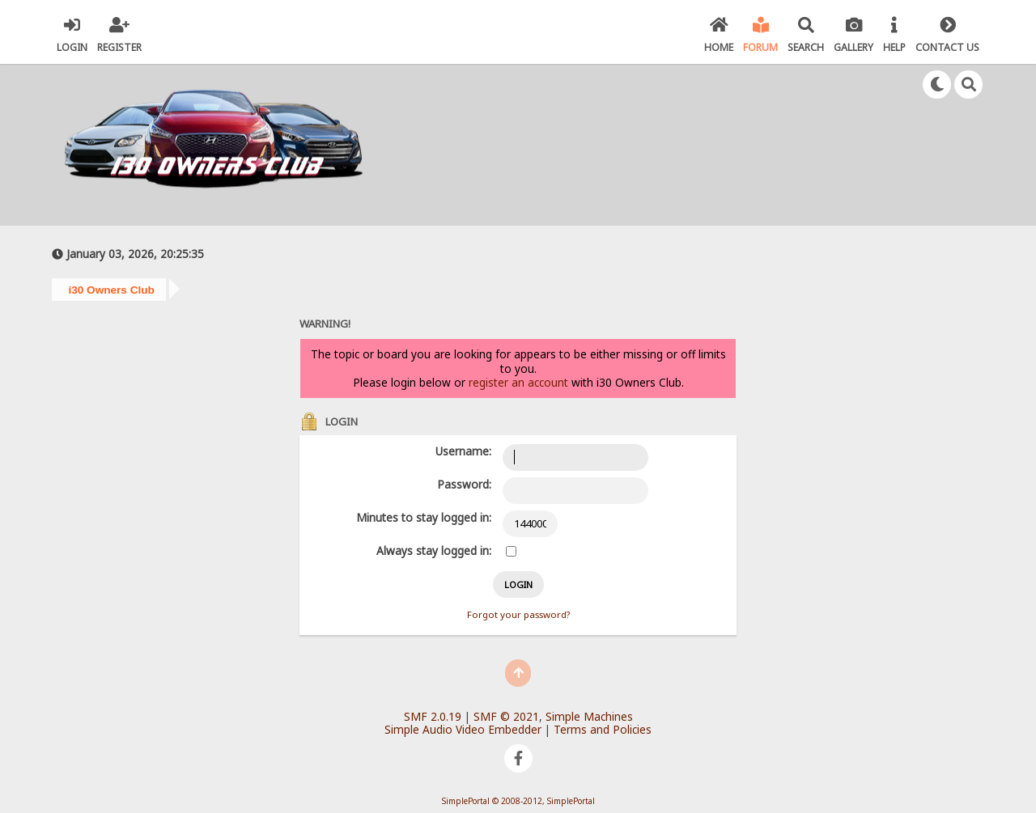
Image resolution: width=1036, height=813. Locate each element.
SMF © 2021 (506, 716)
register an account (518, 382)
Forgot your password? (518, 614)
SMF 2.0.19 (432, 716)
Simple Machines (589, 716)
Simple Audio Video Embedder (462, 729)
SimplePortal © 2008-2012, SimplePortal (518, 801)
